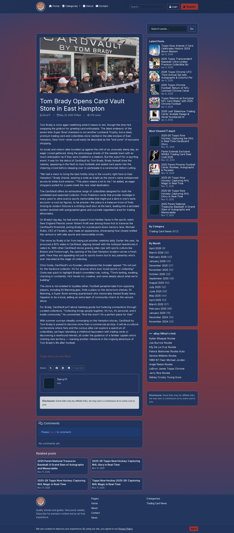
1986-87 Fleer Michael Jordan (167, 360)
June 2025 (155, 291)
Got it (194, 528)
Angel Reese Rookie (160, 364)
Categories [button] (70, 6)
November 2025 (159, 269)
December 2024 (159, 317)
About (88, 6)
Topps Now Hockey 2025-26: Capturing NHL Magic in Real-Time (116, 482)
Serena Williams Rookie (162, 355)
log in (53, 432)
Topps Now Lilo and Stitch (55, 356)
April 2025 (155, 300)
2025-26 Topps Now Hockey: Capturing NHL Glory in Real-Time (116, 462)
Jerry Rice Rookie (159, 372)
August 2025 (157, 282)
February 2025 (158, 308)
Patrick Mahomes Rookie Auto (167, 351)
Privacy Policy (125, 528)
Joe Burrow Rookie (160, 342)
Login (173, 6)
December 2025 (158, 265)
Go (191, 28)
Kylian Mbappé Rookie (162, 338)
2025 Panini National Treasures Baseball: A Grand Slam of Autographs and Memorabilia (60, 464)
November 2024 (159, 321)
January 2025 (157, 312)
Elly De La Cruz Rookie (162, 347)
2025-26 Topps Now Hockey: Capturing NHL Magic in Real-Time (61, 482)
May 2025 (155, 295)
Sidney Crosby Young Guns (165, 377)
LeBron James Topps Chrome (166, 368)
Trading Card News (160, 231)
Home (54, 6)
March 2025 (156, 304)
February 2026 (158, 256)
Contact (102, 6)
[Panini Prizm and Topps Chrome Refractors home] (40, 501)
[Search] (147, 6)
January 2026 (157, 261)
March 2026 (156, 252)
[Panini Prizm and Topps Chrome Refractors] (40, 6)
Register (189, 6)
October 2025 (157, 274)
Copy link (78, 368)
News (94, 517)
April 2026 (155, 248)
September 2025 (159, 278)
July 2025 (155, 287)
